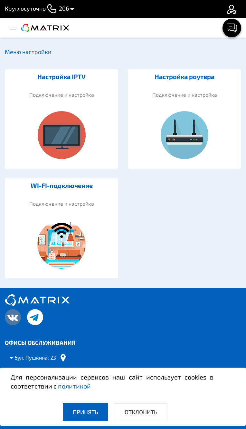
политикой (74, 386)
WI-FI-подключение (62, 185)
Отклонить (141, 412)
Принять (85, 412)
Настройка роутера (184, 76)
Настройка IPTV (61, 76)
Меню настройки (28, 51)
